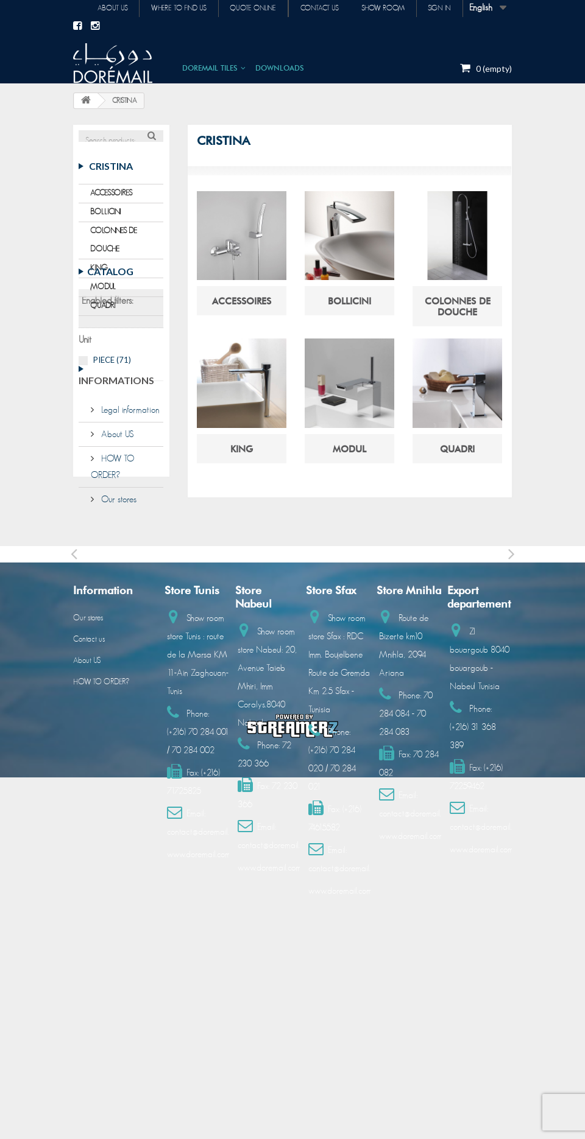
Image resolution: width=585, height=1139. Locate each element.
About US (116, 543)
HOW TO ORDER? (101, 829)
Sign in (438, 8)
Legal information (129, 519)
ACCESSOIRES (111, 202)
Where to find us (171, 8)
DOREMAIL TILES (210, 67)
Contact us (315, 8)
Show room (380, 8)
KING (99, 277)
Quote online (247, 8)
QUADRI (103, 315)
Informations (116, 494)
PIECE (112, 438)
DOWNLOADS (279, 67)
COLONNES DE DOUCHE (113, 249)
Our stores (117, 609)
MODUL (103, 296)
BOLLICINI (105, 221)
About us (103, 8)
